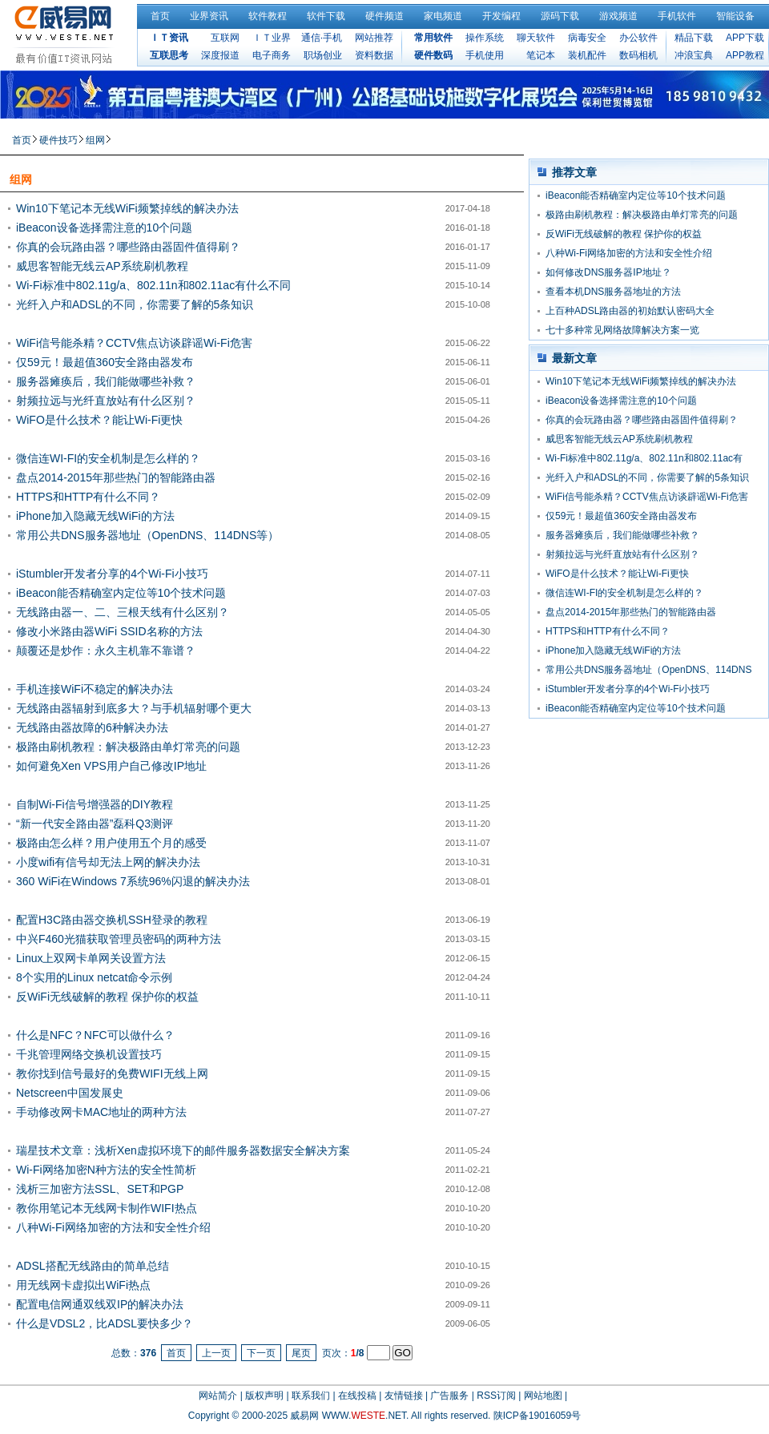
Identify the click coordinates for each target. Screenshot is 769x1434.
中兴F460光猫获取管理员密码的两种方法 (118, 939)
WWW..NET (364, 1415)
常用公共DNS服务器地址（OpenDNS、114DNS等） (147, 535)
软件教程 (267, 16)
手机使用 (484, 55)
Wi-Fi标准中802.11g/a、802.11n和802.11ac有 (644, 458)
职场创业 (323, 55)
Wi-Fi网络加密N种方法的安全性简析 (106, 1169)
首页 (160, 16)
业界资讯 (209, 16)
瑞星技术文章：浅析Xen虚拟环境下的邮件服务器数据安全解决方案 (183, 1150)
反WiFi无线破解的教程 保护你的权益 (107, 996)
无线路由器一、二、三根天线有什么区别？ (122, 612)
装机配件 (587, 55)
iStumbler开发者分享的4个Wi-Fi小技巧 (112, 573)
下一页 (261, 1353)
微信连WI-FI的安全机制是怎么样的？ (108, 458)
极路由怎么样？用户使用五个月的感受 (111, 842)
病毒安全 (587, 37)
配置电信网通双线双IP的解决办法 (99, 1304)
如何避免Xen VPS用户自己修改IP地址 (111, 765)
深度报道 (220, 55)
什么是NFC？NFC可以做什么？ (95, 1035)
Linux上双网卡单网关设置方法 (91, 958)
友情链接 (403, 1395)
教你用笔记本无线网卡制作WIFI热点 (106, 1208)
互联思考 (169, 55)
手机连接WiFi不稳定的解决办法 (94, 689)
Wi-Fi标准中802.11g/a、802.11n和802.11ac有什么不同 (153, 285)
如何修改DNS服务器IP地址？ (608, 272)
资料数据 (374, 55)
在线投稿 (357, 1395)
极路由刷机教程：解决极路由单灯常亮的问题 (128, 746)
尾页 (301, 1353)
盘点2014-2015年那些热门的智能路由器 (115, 477)
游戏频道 (618, 16)
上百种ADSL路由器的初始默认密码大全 (630, 310)
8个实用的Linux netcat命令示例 (94, 977)
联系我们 (311, 1395)
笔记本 (540, 55)
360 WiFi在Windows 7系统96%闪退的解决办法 (133, 881)
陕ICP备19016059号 (537, 1415)
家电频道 (443, 16)
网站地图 (543, 1395)
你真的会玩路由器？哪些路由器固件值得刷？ (128, 246)
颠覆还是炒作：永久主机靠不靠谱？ (105, 650)
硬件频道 (384, 16)
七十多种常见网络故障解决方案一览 (622, 330)
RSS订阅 (496, 1395)
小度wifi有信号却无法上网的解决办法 (108, 862)
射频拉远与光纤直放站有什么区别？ (105, 400)
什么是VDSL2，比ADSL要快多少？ (104, 1323)
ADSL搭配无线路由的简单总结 (92, 1265)
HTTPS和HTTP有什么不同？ (88, 496)
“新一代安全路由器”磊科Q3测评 (94, 823)
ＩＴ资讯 (169, 37)
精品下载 (693, 37)
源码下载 (560, 16)
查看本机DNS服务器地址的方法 (613, 291)
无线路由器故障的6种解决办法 (92, 727)
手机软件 (677, 16)
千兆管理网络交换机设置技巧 (89, 1054)
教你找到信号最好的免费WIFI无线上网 (112, 1073)
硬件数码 (433, 55)
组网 (95, 140)
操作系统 (484, 37)
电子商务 (271, 55)
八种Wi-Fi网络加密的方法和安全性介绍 (113, 1227)
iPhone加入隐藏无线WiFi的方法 (95, 516)
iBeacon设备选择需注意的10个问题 (104, 227)
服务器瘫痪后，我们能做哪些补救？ (105, 381)
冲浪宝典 (693, 55)
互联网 (225, 37)
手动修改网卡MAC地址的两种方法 (101, 1112)
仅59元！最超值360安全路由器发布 (104, 362)
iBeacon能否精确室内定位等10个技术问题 (121, 592)
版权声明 (264, 1395)
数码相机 (638, 55)
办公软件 (638, 37)
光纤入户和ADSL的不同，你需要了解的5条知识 (134, 304)
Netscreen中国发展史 (69, 1092)
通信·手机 (321, 37)
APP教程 (745, 55)
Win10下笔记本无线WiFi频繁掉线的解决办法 (127, 208)
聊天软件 (536, 37)
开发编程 (501, 16)
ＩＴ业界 (271, 37)
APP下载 (745, 37)
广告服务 (449, 1395)
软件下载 (326, 16)
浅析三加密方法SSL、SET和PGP (99, 1188)
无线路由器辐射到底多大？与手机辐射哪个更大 (134, 708)
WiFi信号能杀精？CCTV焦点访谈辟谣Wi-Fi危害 (134, 342)
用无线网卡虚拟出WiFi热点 (83, 1285)
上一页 (216, 1353)
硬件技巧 (58, 140)
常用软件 (433, 37)
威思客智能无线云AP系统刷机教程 (102, 266)
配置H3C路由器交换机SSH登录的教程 (111, 919)
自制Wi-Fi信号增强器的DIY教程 (94, 804)
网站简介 (218, 1395)
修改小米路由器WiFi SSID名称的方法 (109, 631)
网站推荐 (374, 37)
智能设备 (735, 16)
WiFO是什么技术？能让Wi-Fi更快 (99, 419)
